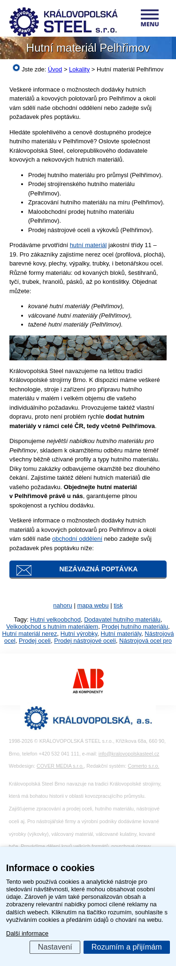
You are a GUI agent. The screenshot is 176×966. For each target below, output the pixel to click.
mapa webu (92, 605)
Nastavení (55, 947)
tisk (118, 605)
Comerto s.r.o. (143, 766)
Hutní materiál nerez (29, 633)
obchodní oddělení (77, 538)
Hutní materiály (121, 633)
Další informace (27, 933)
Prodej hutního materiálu (134, 626)
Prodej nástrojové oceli (85, 640)
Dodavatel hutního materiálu (122, 619)
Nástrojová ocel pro (145, 640)
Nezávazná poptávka (99, 569)
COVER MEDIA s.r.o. (60, 766)
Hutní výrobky (79, 633)
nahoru (62, 605)
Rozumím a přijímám (127, 947)
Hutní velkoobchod (55, 619)
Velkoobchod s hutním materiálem (52, 626)
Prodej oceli (35, 640)
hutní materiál (88, 245)
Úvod (55, 69)
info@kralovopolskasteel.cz (129, 753)
